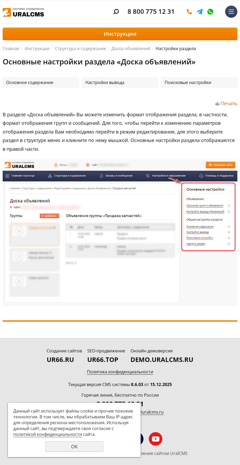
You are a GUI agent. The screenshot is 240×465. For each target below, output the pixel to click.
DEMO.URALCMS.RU (161, 359)
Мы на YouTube (155, 439)
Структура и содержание (80, 48)
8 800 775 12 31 (151, 11)
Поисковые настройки (188, 82)
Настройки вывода (104, 82)
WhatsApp (210, 12)
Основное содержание (29, 82)
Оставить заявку (189, 11)
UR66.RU (60, 359)
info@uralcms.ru (147, 412)
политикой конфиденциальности (47, 434)
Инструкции (37, 48)
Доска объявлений (130, 48)
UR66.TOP (102, 359)
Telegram (200, 12)
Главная (11, 48)
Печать (229, 103)
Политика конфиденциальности (120, 372)
